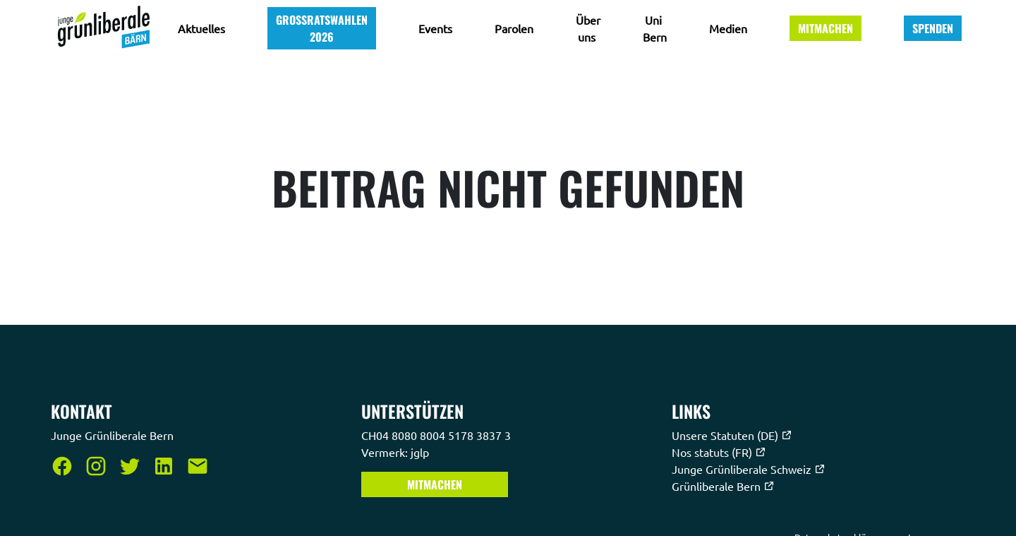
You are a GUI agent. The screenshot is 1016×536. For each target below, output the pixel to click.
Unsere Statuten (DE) (732, 435)
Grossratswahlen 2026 (322, 28)
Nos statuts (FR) (719, 452)
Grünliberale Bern (723, 486)
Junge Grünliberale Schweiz (749, 469)
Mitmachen (825, 28)
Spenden (932, 28)
